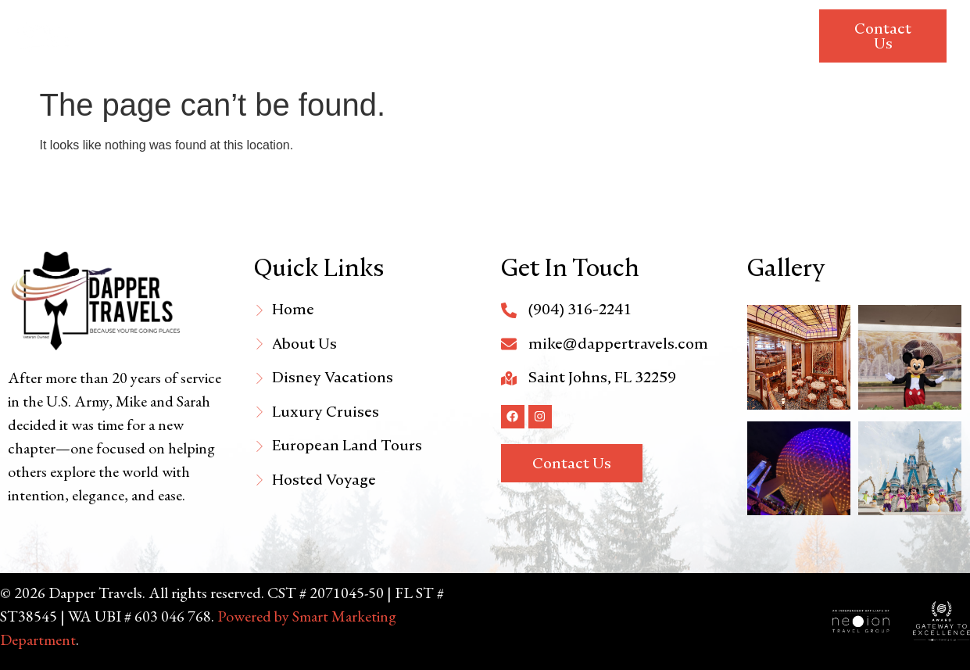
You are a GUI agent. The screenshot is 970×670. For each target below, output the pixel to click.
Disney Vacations (349, 17)
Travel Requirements (717, 53)
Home (169, 17)
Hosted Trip (746, 17)
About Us (240, 17)
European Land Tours (615, 17)
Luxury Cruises (476, 17)
